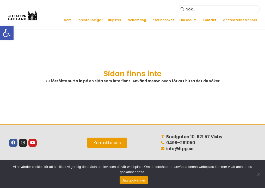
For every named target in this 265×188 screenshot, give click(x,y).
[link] (7, 33)
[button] (188, 20)
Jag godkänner (133, 180)
